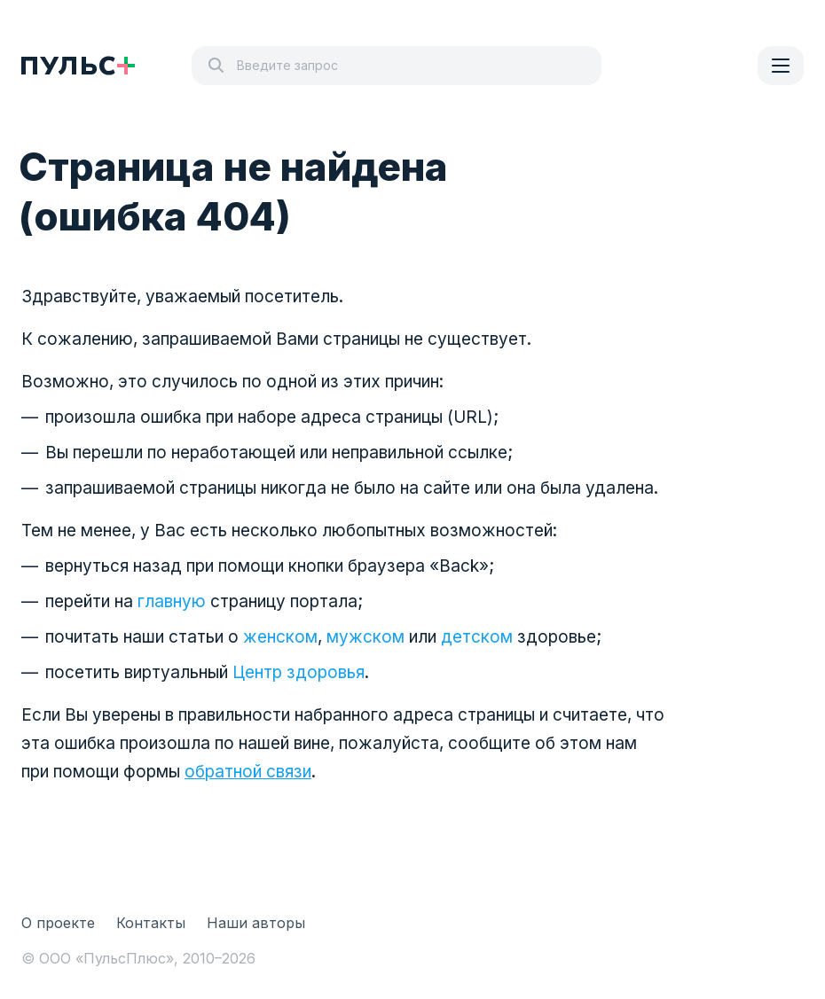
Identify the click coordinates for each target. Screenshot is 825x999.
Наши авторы (256, 923)
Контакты (150, 923)
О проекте (58, 923)
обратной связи (248, 771)
